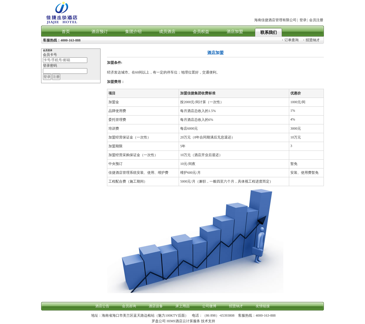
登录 (303, 20)
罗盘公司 (159, 321)
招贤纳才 (311, 40)
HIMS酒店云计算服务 (183, 321)
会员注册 (316, 20)
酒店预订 (99, 31)
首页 (66, 31)
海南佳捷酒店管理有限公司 (275, 20)
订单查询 (290, 40)
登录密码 (50, 66)
